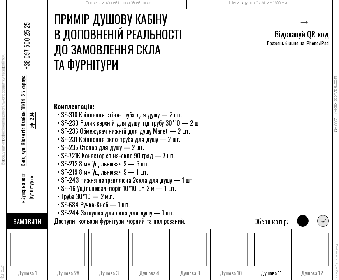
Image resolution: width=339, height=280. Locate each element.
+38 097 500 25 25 (27, 45)
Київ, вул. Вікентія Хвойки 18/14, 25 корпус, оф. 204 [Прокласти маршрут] (27, 120)
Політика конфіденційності (337, 261)
